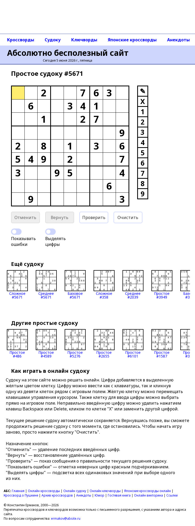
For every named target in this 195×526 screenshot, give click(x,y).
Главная (18, 491)
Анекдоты (83, 495)
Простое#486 (17, 343)
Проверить (93, 217)
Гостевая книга (119, 495)
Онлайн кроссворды (44, 491)
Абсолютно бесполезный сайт (68, 52)
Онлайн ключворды (105, 491)
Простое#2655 (104, 343)
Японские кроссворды (132, 40)
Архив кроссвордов (57, 495)
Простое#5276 (75, 343)
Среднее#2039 (132, 284)
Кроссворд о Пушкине (21, 495)
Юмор (99, 495)
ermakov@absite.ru (65, 518)
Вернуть (59, 217)
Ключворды (84, 40)
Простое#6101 (132, 343)
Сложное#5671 (17, 284)
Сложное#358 (104, 284)
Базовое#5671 (75, 284)
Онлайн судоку (74, 491)
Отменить (25, 217)
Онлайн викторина (148, 495)
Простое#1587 (161, 343)
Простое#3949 (161, 284)
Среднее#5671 (46, 284)
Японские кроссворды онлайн (147, 491)
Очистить (127, 217)
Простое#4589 (46, 343)
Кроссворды (20, 40)
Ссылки (172, 495)
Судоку (53, 40)
